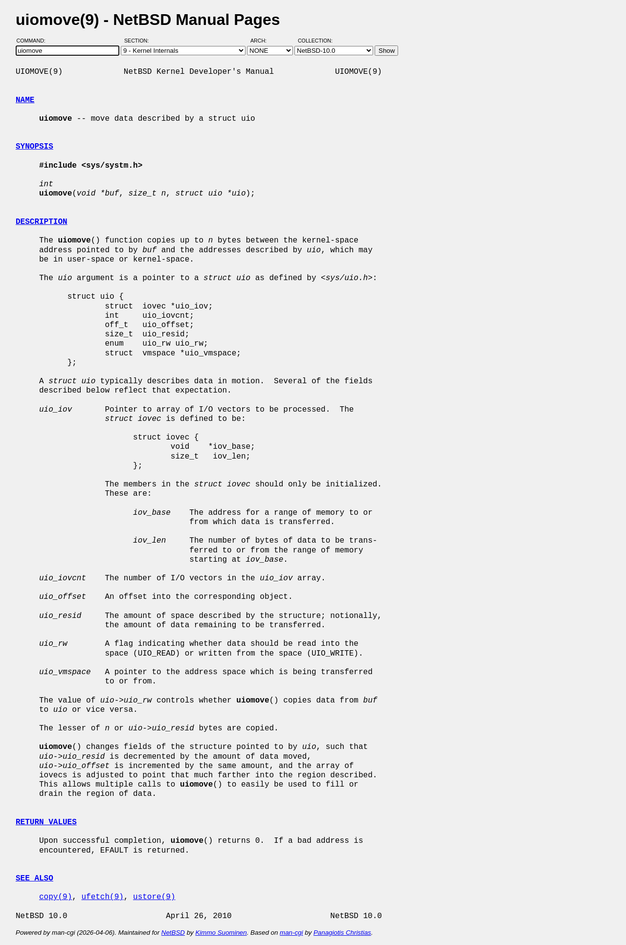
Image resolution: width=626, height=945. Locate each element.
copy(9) (55, 897)
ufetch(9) (102, 897)
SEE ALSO (34, 878)
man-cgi (291, 932)
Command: (34, 41)
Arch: (262, 41)
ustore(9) (154, 897)
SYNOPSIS (34, 146)
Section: (138, 41)
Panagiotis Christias (342, 932)
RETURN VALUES (46, 822)
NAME (25, 100)
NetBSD (173, 932)
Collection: (315, 41)
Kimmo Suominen (220, 932)
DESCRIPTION (41, 222)
